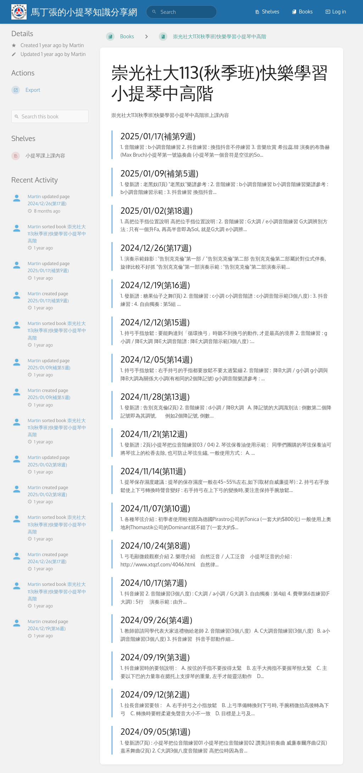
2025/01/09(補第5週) (49, 367)
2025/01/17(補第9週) (48, 270)
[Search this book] (50, 116)
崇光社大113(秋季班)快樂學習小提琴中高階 (57, 233)
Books (302, 12)
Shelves (267, 12)
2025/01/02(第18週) (47, 464)
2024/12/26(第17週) (47, 203)
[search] (181, 11)
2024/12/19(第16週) (47, 628)
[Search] (154, 12)
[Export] (50, 90)
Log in (335, 12)
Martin (76, 45)
